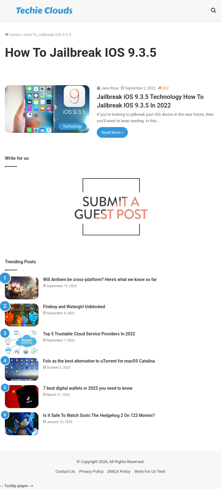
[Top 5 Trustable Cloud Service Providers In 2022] (21, 342)
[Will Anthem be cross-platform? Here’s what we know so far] (21, 287)
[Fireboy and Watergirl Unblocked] (21, 315)
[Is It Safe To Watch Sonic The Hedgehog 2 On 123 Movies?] (21, 423)
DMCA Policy (118, 471)
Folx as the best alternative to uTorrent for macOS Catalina (99, 361)
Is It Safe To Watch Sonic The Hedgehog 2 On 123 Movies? (99, 415)
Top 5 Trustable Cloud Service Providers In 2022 (89, 333)
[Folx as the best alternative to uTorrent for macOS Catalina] (21, 369)
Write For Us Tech (149, 471)
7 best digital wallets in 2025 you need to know (87, 388)
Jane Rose (109, 88)
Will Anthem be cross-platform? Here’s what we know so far (100, 279)
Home (12, 34)
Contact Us (65, 471)
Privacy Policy (91, 471)
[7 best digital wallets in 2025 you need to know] (21, 396)
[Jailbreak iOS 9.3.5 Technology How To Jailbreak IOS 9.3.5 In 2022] (47, 109)
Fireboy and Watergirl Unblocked (74, 306)
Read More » (112, 132)
